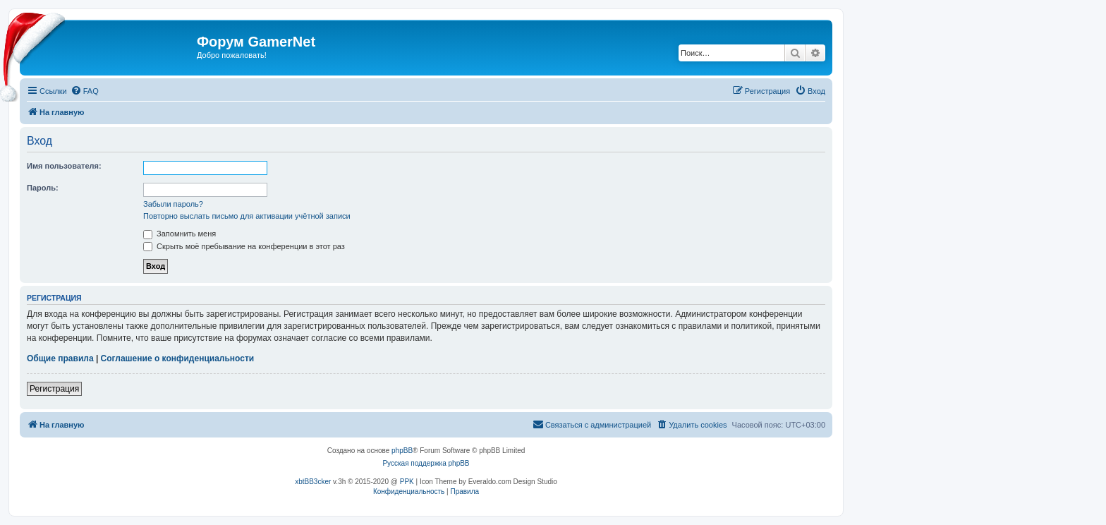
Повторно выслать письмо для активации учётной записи (247, 216)
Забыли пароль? (173, 204)
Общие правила (60, 358)
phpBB (402, 450)
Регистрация (54, 389)
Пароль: (43, 187)
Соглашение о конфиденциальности (178, 358)
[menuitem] (85, 91)
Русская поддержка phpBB (425, 463)
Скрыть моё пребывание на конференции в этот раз (244, 246)
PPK (407, 481)
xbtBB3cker (313, 481)
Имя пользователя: (64, 166)
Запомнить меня (179, 233)
